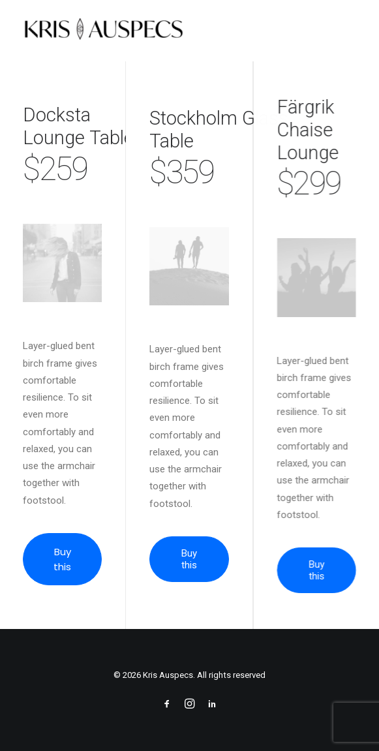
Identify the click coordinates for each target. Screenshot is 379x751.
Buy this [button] (63, 559)
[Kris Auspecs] (103, 31)
